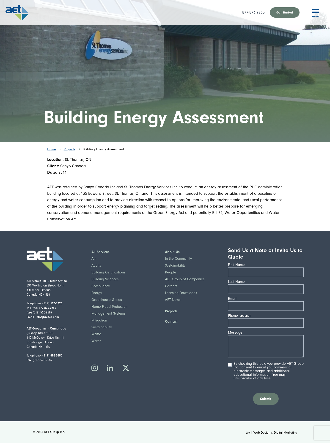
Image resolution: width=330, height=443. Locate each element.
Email (233, 298)
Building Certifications (108, 272)
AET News (173, 300)
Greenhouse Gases (106, 300)
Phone (233, 315)
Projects (69, 149)
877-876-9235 (253, 12)
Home (51, 149)
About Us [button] (172, 252)
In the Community (178, 259)
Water (96, 341)
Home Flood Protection (109, 307)
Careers (171, 286)
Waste (96, 334)
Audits (96, 265)
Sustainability (101, 327)
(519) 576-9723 (52, 303)
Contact (171, 321)
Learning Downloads (181, 293)
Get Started (284, 12)
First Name (238, 265)
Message (236, 332)
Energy (96, 293)
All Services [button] (100, 252)
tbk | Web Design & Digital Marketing (271, 433)
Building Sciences (105, 279)
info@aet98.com (47, 317)
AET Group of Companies (185, 279)
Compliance (100, 286)
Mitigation (99, 320)
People (170, 272)
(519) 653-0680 (52, 355)
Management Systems (108, 313)
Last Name (238, 282)
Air (93, 259)
